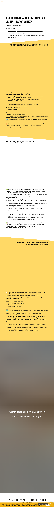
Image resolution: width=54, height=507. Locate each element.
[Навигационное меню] (2, 2)
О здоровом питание (16, 25)
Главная (8, 25)
